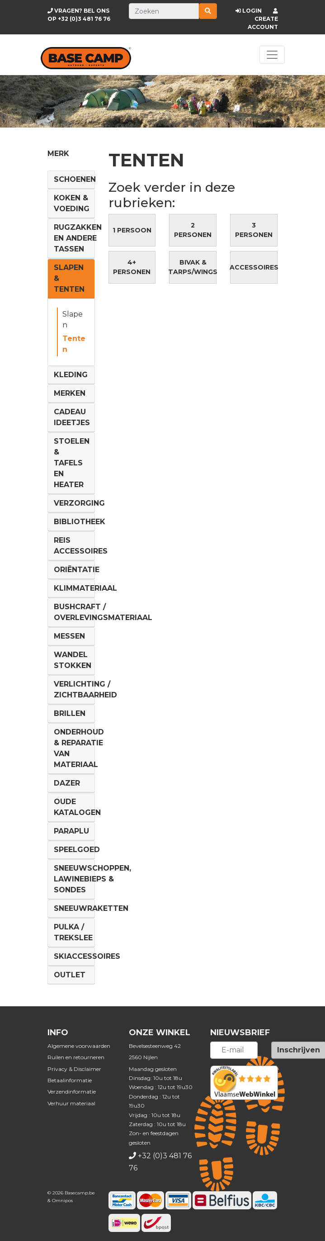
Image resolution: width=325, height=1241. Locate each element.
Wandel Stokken (72, 660)
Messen (69, 636)
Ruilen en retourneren (75, 1057)
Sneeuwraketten (91, 908)
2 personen (193, 230)
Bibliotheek (79, 521)
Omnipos (62, 1200)
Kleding (71, 374)
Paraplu (71, 831)
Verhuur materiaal (71, 1103)
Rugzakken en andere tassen (78, 238)
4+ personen (132, 267)
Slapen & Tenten (69, 278)
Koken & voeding (71, 203)
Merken (69, 393)
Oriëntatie (76, 569)
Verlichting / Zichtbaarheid (85, 689)
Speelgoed (77, 849)
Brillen (69, 713)
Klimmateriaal (85, 588)
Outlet (69, 975)
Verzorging (79, 503)
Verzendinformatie (71, 1091)
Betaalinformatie (69, 1080)
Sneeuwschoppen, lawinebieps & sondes (92, 879)
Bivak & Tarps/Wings (193, 267)
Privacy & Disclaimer (74, 1069)
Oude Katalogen (77, 807)
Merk (58, 153)
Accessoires (254, 267)
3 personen (254, 230)
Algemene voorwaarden (78, 1045)
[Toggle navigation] (272, 55)
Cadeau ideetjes (72, 417)
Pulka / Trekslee (73, 932)
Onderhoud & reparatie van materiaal (79, 748)
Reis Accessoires (81, 545)
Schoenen (75, 179)
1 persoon (132, 230)
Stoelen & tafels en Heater (71, 463)
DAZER (67, 783)
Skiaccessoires (87, 956)
